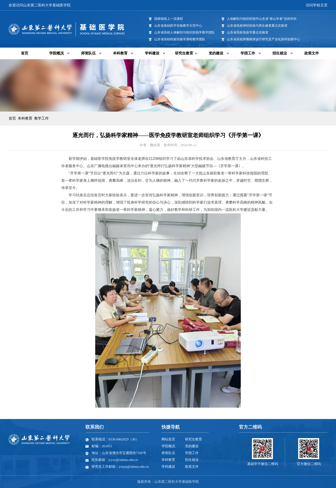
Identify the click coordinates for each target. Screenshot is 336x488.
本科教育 (120, 53)
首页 (24, 53)
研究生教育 (184, 53)
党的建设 (216, 53)
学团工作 (248, 53)
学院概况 (56, 53)
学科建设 (152, 53)
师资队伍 (88, 53)
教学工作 (41, 118)
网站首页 (168, 439)
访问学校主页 (317, 5)
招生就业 (279, 53)
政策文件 (311, 53)
